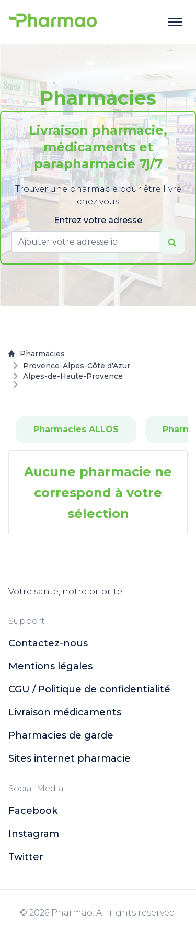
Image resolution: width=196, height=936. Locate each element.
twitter (25, 857)
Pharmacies (36, 353)
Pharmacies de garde (60, 735)
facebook (32, 811)
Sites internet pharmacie (69, 758)
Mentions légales (50, 666)
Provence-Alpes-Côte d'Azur (76, 365)
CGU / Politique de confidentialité (89, 689)
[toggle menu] (175, 22)
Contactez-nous (48, 643)
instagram (33, 834)
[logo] (52, 22)
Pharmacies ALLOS (76, 429)
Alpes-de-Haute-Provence (73, 376)
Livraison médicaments (64, 712)
